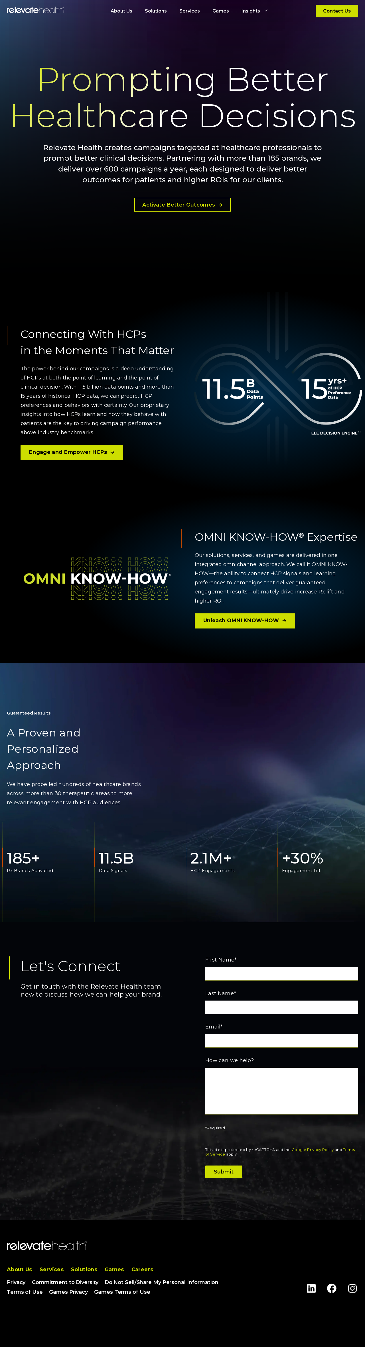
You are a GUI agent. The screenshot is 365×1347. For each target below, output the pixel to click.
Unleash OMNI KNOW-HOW (245, 620)
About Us (19, 1269)
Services (52, 1269)
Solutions (84, 1269)
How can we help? (229, 1060)
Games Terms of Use (122, 1292)
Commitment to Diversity (65, 1282)
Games (114, 1269)
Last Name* (220, 993)
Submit (224, 1172)
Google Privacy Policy (313, 1149)
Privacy (16, 1282)
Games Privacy (68, 1292)
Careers (142, 1269)
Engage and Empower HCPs (72, 452)
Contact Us (337, 11)
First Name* (221, 960)
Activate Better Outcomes (182, 205)
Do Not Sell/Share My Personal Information (161, 1282)
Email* (214, 1027)
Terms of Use (25, 1292)
